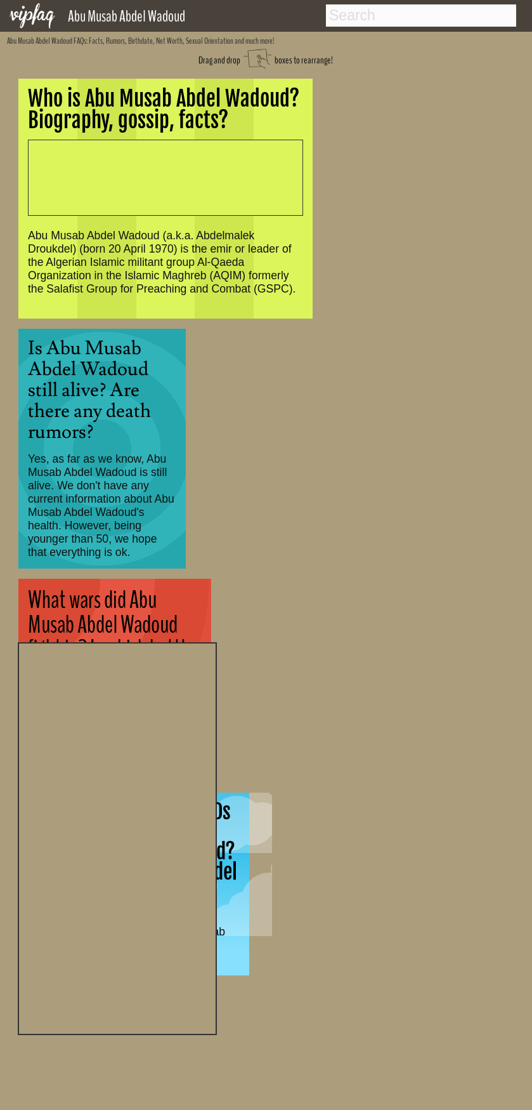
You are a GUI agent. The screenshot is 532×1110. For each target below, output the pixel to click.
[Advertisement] (117, 837)
